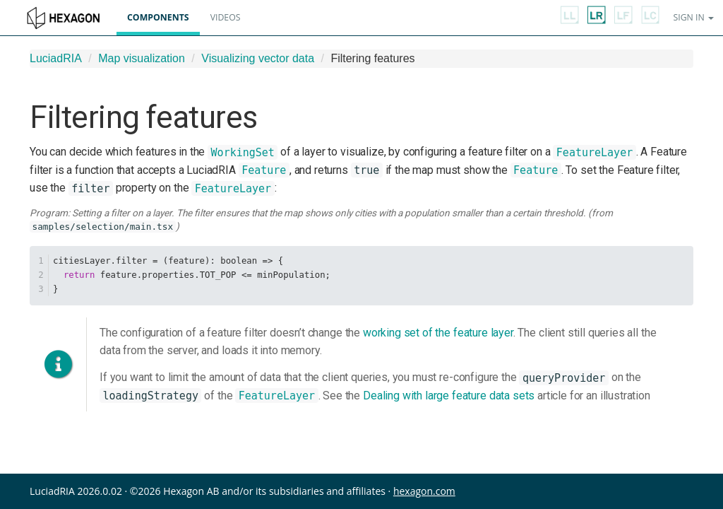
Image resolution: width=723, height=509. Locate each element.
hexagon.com (424, 491)
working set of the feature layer (438, 332)
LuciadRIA (56, 58)
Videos (225, 17)
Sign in (693, 17)
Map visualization (141, 58)
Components (158, 17)
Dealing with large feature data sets (448, 395)
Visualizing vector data (257, 58)
